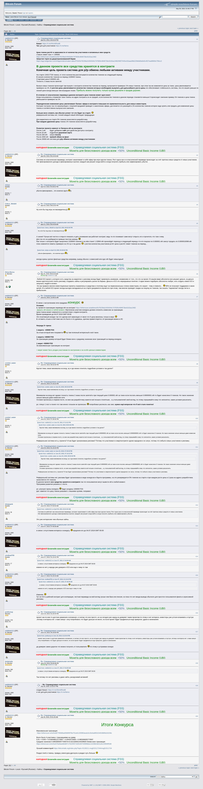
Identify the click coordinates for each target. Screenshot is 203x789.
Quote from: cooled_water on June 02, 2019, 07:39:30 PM (54, 451)
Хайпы (39, 25)
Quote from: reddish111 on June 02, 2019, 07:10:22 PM (54, 422)
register (30, 13)
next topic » (194, 28)
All (15, 31)
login (24, 13)
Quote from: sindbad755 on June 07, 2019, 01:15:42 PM (54, 579)
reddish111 (9, 38)
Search (21, 20)
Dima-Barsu (10, 272)
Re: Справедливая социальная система (57, 154)
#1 (197, 39)
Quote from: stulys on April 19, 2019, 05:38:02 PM (52, 250)
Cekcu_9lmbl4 (10, 204)
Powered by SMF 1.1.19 (89, 785)
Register (33, 20)
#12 (197, 505)
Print (195, 31)
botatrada (9, 661)
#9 (197, 383)
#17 (197, 632)
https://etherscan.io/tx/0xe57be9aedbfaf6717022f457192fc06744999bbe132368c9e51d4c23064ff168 (73, 744)
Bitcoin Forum (9, 25)
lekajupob (9, 504)
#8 (197, 364)
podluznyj (9, 612)
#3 (197, 186)
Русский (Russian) (28, 25)
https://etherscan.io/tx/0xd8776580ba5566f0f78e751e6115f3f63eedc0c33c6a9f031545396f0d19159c (74, 733)
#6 (197, 274)
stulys (7, 185)
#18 (197, 663)
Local (18, 25)
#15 (197, 575)
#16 (197, 613)
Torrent (33, 17)
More (39, 20)
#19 (197, 685)
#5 (197, 223)
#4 (197, 205)
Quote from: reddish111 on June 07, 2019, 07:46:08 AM (54, 560)
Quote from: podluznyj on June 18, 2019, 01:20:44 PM (53, 635)
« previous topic (183, 28)
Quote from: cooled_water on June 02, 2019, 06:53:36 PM (54, 387)
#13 (197, 526)
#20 (197, 716)
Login (27, 20)
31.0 (29, 17)
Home (10, 20)
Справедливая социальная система (59, 25)
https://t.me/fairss (62, 46)
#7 (197, 297)
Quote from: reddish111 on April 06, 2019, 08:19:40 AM (54, 509)
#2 (197, 155)
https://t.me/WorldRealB (51, 44)
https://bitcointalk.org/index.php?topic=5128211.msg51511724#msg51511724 (83, 748)
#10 (197, 418)
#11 (197, 447)
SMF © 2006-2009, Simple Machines (109, 785)
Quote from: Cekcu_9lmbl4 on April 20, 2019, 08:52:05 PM (54, 227)
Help (15, 20)
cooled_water (10, 363)
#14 (197, 556)
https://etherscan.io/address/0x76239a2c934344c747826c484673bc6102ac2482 (66, 57)
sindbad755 (9, 555)
